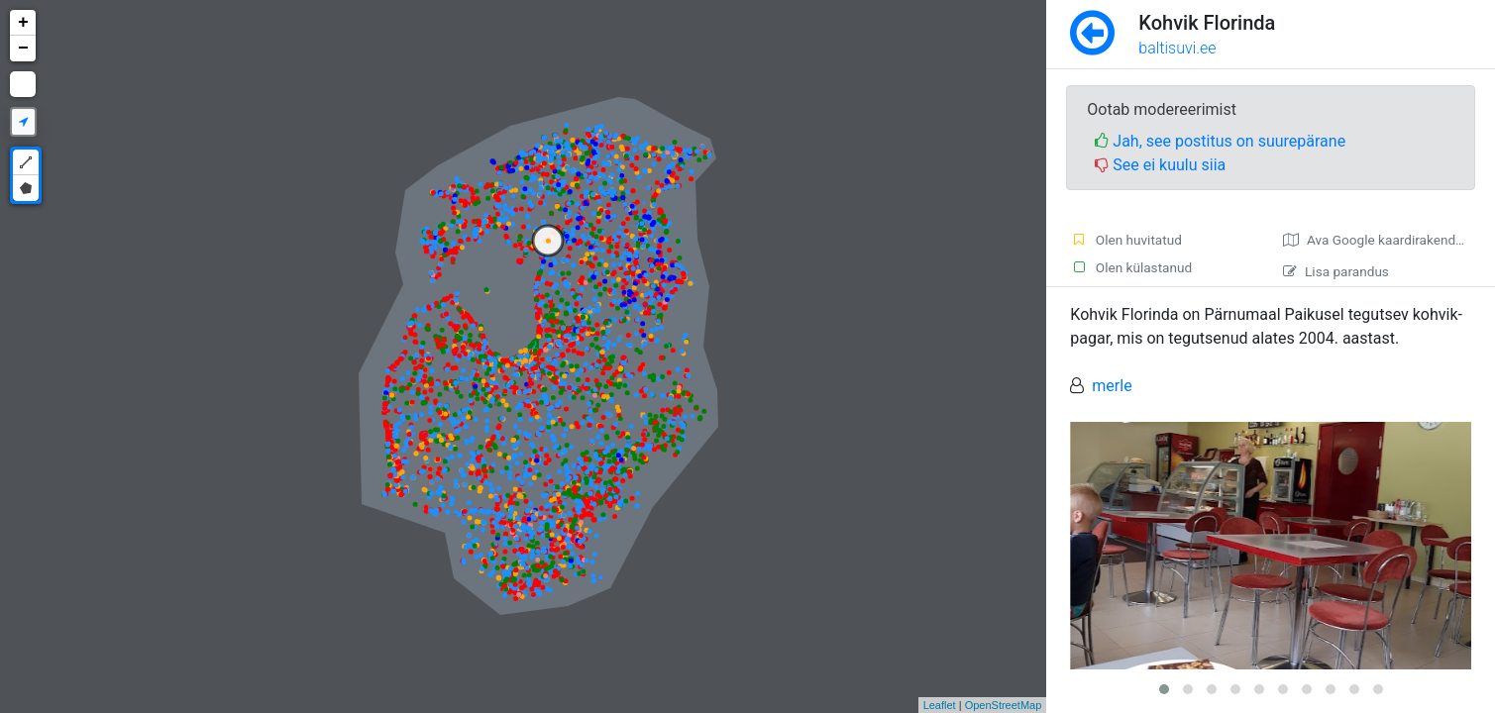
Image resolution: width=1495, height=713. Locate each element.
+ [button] (23, 23)
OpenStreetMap (1003, 705)
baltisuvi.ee (1177, 48)
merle (1111, 385)
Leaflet (939, 705)
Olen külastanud (1131, 267)
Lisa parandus (1336, 271)
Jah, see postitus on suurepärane (1220, 141)
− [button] (23, 48)
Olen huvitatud (1126, 240)
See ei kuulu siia (1160, 164)
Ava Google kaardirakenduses (1383, 240)
